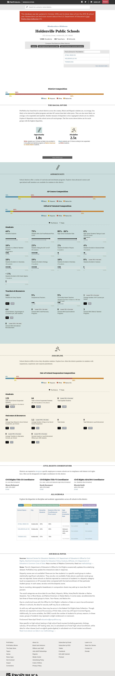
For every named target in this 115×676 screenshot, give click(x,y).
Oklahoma (63, 26)
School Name (22, 505)
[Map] (34, 65)
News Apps (10, 651)
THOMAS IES (69, 62)
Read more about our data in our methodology (37, 625)
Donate (105, 2)
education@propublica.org (51, 614)
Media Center (37, 651)
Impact (8, 657)
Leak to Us (88, 637)
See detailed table (101, 66)
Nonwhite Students (43, 506)
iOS (60, 648)
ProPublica (10, 637)
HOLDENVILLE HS (71, 59)
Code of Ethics (38, 657)
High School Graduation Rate (65, 508)
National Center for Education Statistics (41, 553)
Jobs (34, 645)
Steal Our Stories (91, 640)
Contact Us (89, 643)
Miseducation (28, 2)
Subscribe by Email (65, 637)
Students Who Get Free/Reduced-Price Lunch (54, 507)
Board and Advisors (39, 640)
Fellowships (43, 645)
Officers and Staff (39, 643)
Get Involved (10, 654)
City (33, 505)
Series (8, 648)
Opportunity (77, 510)
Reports (35, 648)
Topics (8, 645)
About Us (36, 637)
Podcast (61, 651)
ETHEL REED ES (70, 56)
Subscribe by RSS (65, 640)
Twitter (61, 643)
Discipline (91, 510)
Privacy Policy (37, 660)
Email (7, 483)
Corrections (10, 660)
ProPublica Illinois (12, 640)
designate (39, 465)
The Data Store (11, 643)
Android (67, 648)
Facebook (62, 645)
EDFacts (71, 555)
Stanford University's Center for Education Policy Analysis (46, 555)
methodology (86, 558)
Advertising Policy (39, 654)
